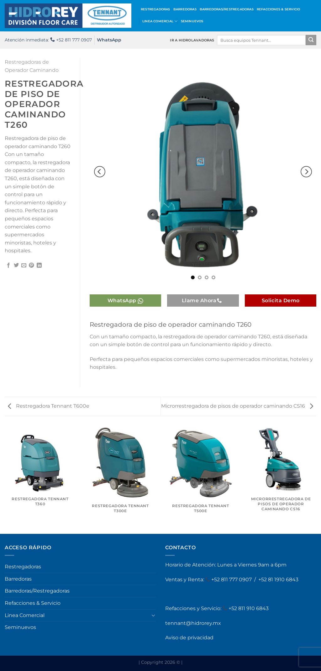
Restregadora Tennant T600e (48, 406)
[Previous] (99, 171)
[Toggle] (153, 615)
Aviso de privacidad (189, 638)
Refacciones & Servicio (278, 9)
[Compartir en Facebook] (8, 265)
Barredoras (185, 9)
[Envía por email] (23, 265)
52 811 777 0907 (233, 579)
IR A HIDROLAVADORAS (192, 40)
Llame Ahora (202, 300)
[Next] (306, 171)
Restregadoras (155, 9)
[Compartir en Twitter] (16, 265)
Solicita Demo (281, 300)
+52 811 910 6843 (249, 608)
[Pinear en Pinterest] (31, 265)
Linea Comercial (160, 21)
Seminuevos (192, 21)
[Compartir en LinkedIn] (39, 265)
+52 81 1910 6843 (278, 579)
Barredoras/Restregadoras (227, 9)
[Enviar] (311, 40)
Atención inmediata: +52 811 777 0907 (48, 40)
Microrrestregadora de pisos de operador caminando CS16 (237, 406)
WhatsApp (109, 39)
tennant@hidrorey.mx (193, 623)
